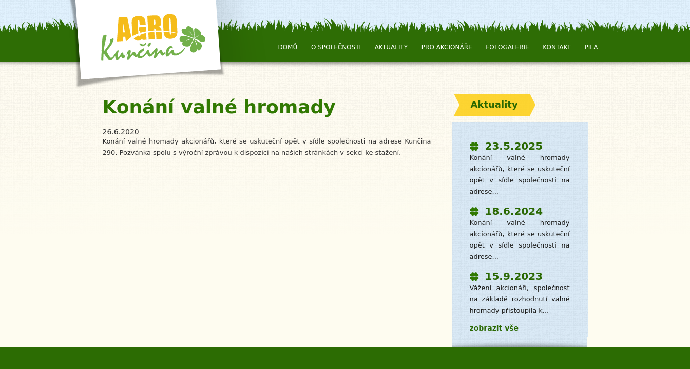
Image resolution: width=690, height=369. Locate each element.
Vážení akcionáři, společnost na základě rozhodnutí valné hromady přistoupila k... (520, 299)
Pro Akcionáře (446, 47)
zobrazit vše (494, 328)
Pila (591, 47)
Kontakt (557, 47)
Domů (287, 47)
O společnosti (336, 47)
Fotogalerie (507, 47)
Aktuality (391, 47)
